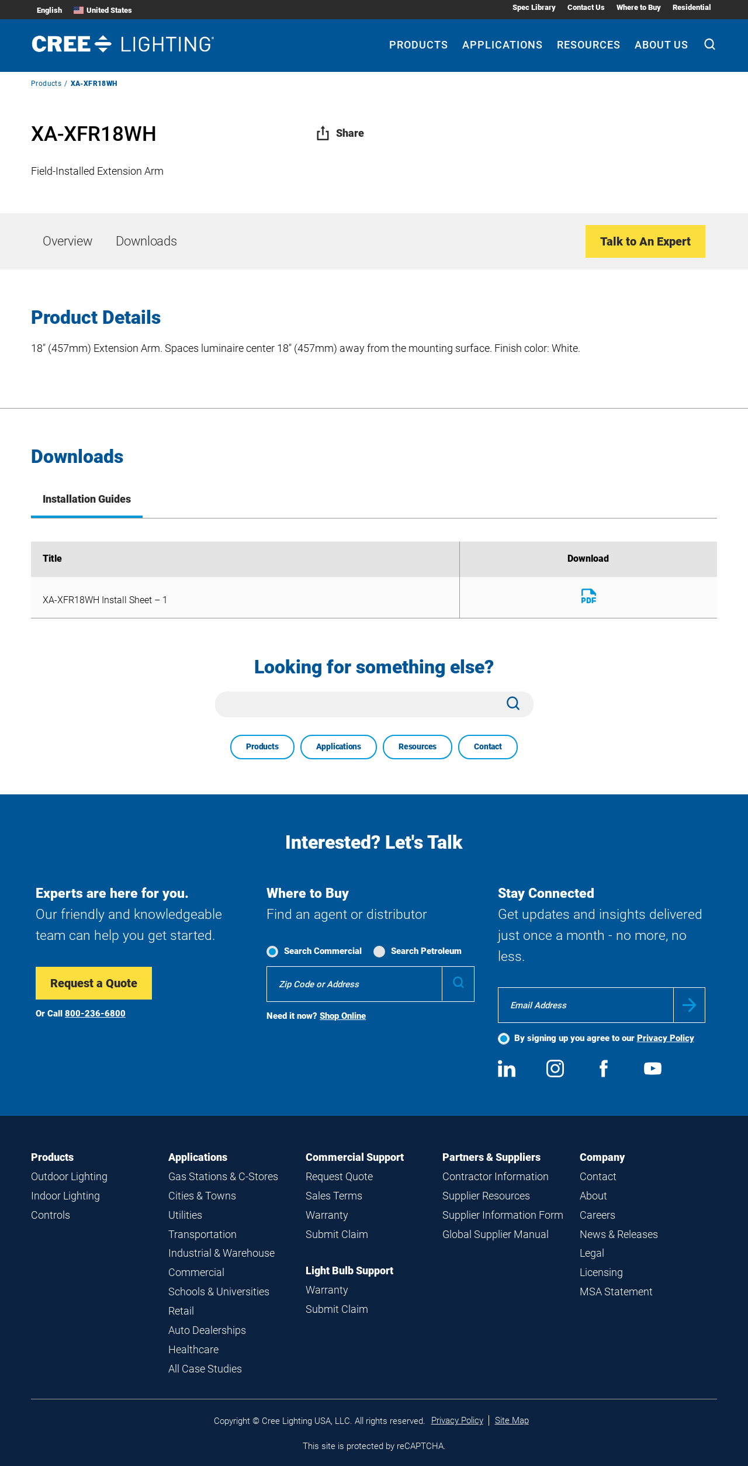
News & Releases (619, 1234)
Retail (181, 1311)
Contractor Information (495, 1176)
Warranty (327, 1215)
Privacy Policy (665, 1038)
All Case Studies (205, 1369)
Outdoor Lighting (69, 1176)
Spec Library (534, 7)
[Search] (709, 45)
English (49, 10)
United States (103, 10)
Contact (488, 746)
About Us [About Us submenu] (661, 45)
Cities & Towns (202, 1196)
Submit (689, 1005)
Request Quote (339, 1176)
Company (602, 1157)
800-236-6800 (95, 1013)
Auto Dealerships (207, 1330)
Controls (50, 1215)
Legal (592, 1253)
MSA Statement (616, 1291)
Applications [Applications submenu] (502, 45)
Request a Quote (93, 983)
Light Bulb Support (349, 1270)
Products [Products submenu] (418, 45)
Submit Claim (337, 1234)
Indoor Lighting (65, 1196)
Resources (418, 746)
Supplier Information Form (502, 1215)
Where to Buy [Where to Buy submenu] (639, 7)
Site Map (512, 1420)
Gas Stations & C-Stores (223, 1176)
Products (46, 83)
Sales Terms (334, 1196)
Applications (338, 746)
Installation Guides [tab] (87, 499)
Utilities (185, 1215)
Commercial (196, 1272)
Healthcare (193, 1349)
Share (340, 133)
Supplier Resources (486, 1196)
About (593, 1196)
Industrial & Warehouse (221, 1253)
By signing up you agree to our (604, 1038)
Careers (597, 1215)
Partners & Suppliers (491, 1157)
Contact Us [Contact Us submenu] (586, 7)
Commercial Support (355, 1157)
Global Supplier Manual (495, 1234)
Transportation (202, 1234)
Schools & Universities (218, 1291)
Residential (692, 7)
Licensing (601, 1272)
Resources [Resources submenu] (589, 45)
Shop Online (343, 1016)
